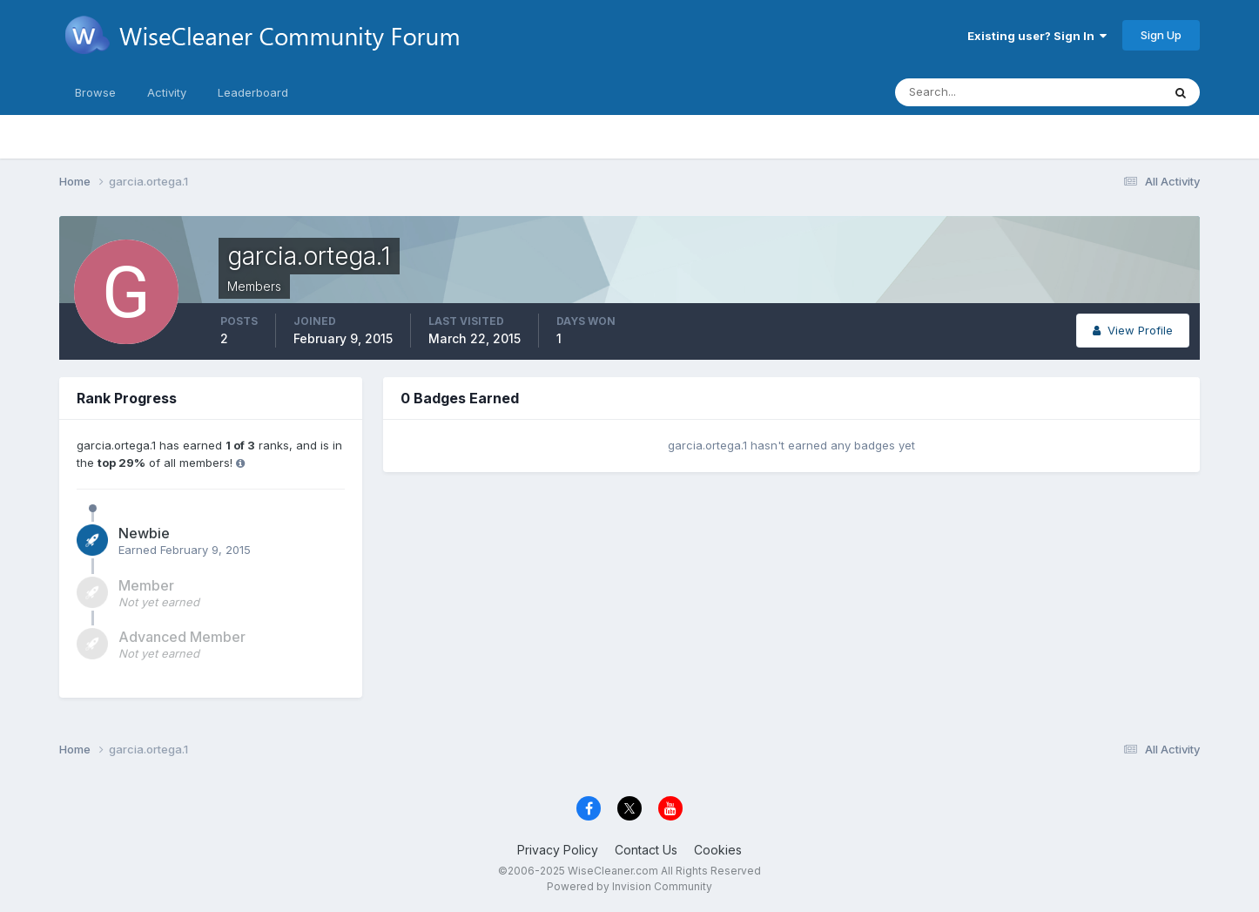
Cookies (718, 849)
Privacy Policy (557, 849)
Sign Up (1161, 35)
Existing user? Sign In (1037, 36)
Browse (95, 92)
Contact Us (646, 849)
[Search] (971, 92)
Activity (166, 92)
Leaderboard (253, 92)
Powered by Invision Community (629, 886)
